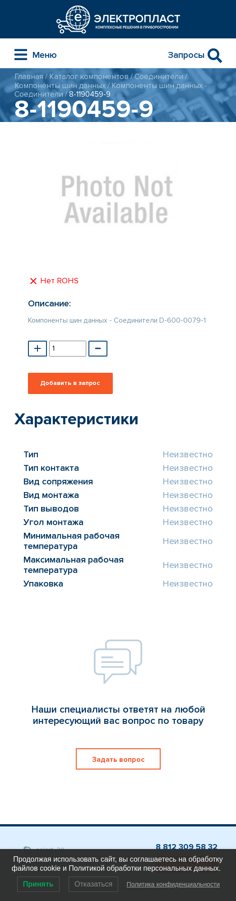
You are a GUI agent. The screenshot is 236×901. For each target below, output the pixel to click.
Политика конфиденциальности (173, 884)
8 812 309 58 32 (186, 847)
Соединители (158, 76)
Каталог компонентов (89, 76)
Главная (28, 76)
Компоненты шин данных (60, 85)
